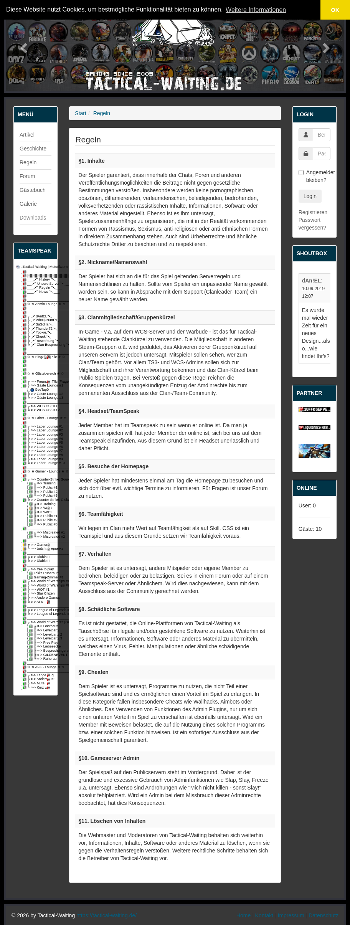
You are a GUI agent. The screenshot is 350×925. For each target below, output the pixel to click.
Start (80, 113)
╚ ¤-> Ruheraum (40, 659)
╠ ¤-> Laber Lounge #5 (37, 443)
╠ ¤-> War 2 (40, 512)
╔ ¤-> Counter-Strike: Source (37, 479)
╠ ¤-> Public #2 (40, 492)
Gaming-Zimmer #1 (40, 577)
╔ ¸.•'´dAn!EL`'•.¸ (37, 316)
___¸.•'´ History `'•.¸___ (37, 280)
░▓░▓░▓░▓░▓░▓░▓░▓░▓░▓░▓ (37, 276)
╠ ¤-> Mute (37, 683)
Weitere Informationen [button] (256, 10)
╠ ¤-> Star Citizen (37, 593)
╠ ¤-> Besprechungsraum (40, 651)
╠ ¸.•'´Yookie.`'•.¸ (37, 332)
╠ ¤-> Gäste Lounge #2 (37, 394)
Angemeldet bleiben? (314, 176)
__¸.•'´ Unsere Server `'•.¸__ (37, 284)
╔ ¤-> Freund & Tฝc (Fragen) (37, 382)
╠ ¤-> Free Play (40, 643)
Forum (27, 176)
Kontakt (264, 915)
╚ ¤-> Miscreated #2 (40, 537)
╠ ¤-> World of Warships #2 (37, 585)
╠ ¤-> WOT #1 (37, 590)
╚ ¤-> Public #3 (40, 496)
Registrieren (313, 212)
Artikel (27, 135)
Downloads (33, 218)
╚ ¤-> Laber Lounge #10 (37, 463)
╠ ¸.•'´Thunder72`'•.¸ (37, 329)
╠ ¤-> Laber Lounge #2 (37, 430)
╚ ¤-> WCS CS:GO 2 (37, 410)
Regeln (28, 162)
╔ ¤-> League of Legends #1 (37, 610)
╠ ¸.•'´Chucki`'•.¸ (37, 337)
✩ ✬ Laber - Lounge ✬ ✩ (37, 418)
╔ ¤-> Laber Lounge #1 (37, 427)
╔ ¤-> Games (37, 545)
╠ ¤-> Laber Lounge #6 (37, 447)
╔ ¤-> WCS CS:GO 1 (37, 406)
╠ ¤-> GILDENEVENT (40, 655)
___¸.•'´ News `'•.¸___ (37, 292)
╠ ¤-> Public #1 (40, 488)
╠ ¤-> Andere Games (37, 598)
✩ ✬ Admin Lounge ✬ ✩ (37, 304)
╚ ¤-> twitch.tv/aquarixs (37, 549)
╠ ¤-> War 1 (40, 508)
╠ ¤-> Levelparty (40, 630)
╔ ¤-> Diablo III (37, 557)
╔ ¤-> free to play (37, 569)
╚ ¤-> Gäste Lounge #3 (37, 398)
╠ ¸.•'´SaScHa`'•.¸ (37, 324)
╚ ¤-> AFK (37, 602)
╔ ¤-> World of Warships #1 (37, 581)
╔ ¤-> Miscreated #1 (40, 532)
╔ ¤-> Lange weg (37, 675)
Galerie (28, 204)
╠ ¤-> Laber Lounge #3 (37, 435)
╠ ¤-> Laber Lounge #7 (37, 451)
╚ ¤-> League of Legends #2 (37, 614)
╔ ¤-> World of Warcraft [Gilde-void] (37, 622)
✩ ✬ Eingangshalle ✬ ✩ (37, 357)
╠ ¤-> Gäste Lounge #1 (37, 385)
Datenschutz (323, 915)
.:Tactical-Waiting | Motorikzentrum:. (34, 267)
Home (243, 915)
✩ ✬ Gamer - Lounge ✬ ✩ (37, 471)
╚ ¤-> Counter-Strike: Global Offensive (37, 500)
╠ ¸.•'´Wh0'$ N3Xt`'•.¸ (37, 320)
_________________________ (37, 271)
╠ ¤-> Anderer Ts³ (37, 679)
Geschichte (33, 148)
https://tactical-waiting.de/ (106, 915)
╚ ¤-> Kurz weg (37, 687)
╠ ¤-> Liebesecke (40, 646)
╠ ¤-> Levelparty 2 (40, 635)
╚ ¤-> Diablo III (37, 561)
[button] (23, 45)
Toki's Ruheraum (40, 573)
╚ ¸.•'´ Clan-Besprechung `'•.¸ (37, 345)
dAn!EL (311, 281)
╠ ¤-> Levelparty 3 (40, 638)
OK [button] (335, 10)
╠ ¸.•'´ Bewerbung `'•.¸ (37, 341)
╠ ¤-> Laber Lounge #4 (37, 439)
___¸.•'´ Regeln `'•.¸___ (37, 288)
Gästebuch (33, 190)
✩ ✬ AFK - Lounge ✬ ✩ (37, 667)
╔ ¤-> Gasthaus (40, 626)
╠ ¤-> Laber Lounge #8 (37, 455)
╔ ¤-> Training (40, 483)
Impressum (291, 915)
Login (310, 196)
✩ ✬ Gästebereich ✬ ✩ (37, 374)
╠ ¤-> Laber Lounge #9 (37, 459)
